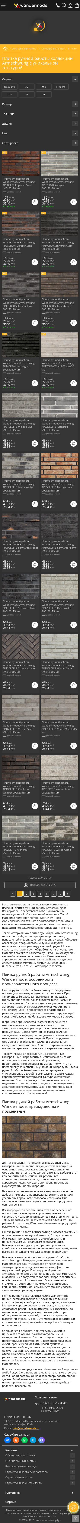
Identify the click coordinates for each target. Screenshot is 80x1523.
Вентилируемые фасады (20, 1466)
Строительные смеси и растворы (26, 1472)
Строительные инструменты (23, 1483)
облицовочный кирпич (58, 1369)
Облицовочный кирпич (20, 1461)
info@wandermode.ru (26, 1428)
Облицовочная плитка (20, 1455)
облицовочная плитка (35, 1347)
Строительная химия (19, 1477)
